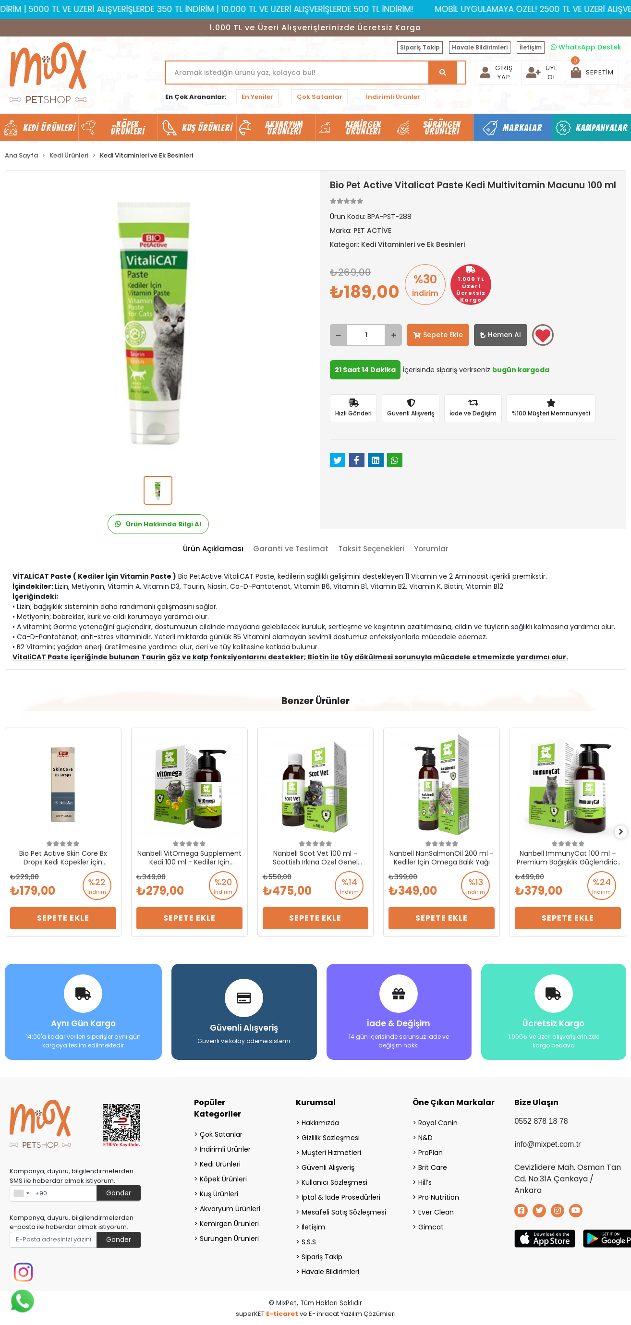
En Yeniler (257, 96)
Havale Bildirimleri (480, 47)
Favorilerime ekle (542, 336)
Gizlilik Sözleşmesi (331, 1135)
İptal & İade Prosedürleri (341, 1194)
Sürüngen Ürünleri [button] (442, 128)
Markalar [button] (523, 128)
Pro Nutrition (438, 1194)
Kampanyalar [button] (602, 128)
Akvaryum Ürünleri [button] (284, 128)
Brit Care (432, 1164)
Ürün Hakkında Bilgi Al (158, 524)
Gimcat (431, 1224)
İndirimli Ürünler (393, 96)
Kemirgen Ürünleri (229, 1221)
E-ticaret (282, 1310)
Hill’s (425, 1179)
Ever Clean (436, 1209)
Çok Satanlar (319, 96)
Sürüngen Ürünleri (229, 1235)
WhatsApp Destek (586, 47)
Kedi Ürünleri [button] (49, 128)
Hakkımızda (320, 1120)
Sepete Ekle (438, 335)
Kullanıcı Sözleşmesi (334, 1179)
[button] (592, 73)
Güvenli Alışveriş (328, 1164)
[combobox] (21, 1190)
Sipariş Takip (420, 47)
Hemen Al (500, 335)
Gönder (118, 1190)
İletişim (531, 47)
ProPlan (430, 1150)
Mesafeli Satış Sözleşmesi (344, 1209)
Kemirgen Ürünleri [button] (363, 128)
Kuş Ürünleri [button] (207, 128)
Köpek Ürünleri (223, 1176)
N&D (425, 1135)
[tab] (213, 549)
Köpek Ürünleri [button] (127, 128)
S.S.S (309, 1239)
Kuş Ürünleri (219, 1191)
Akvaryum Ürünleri (230, 1206)
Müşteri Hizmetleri (331, 1150)
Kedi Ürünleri (220, 1161)
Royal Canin (438, 1120)
